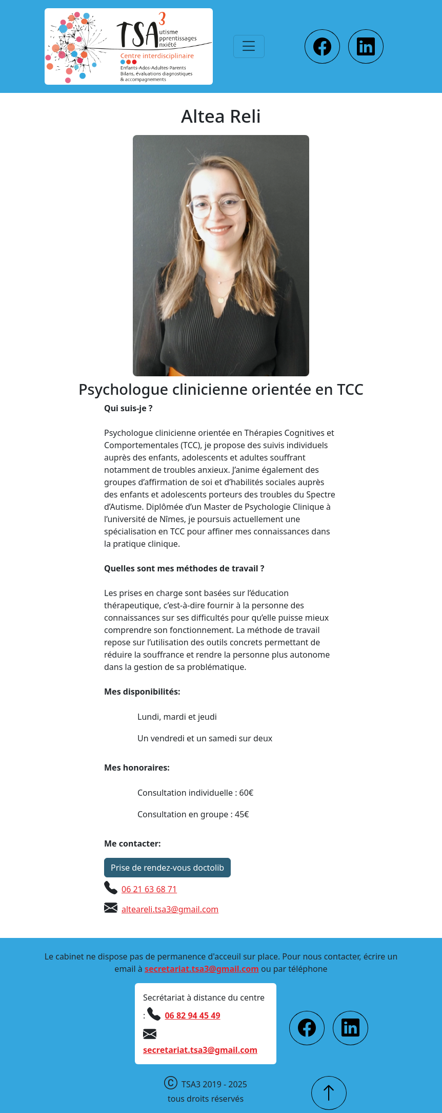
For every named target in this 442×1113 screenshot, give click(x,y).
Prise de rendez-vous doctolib (167, 867)
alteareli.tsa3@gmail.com (170, 909)
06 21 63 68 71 (149, 889)
